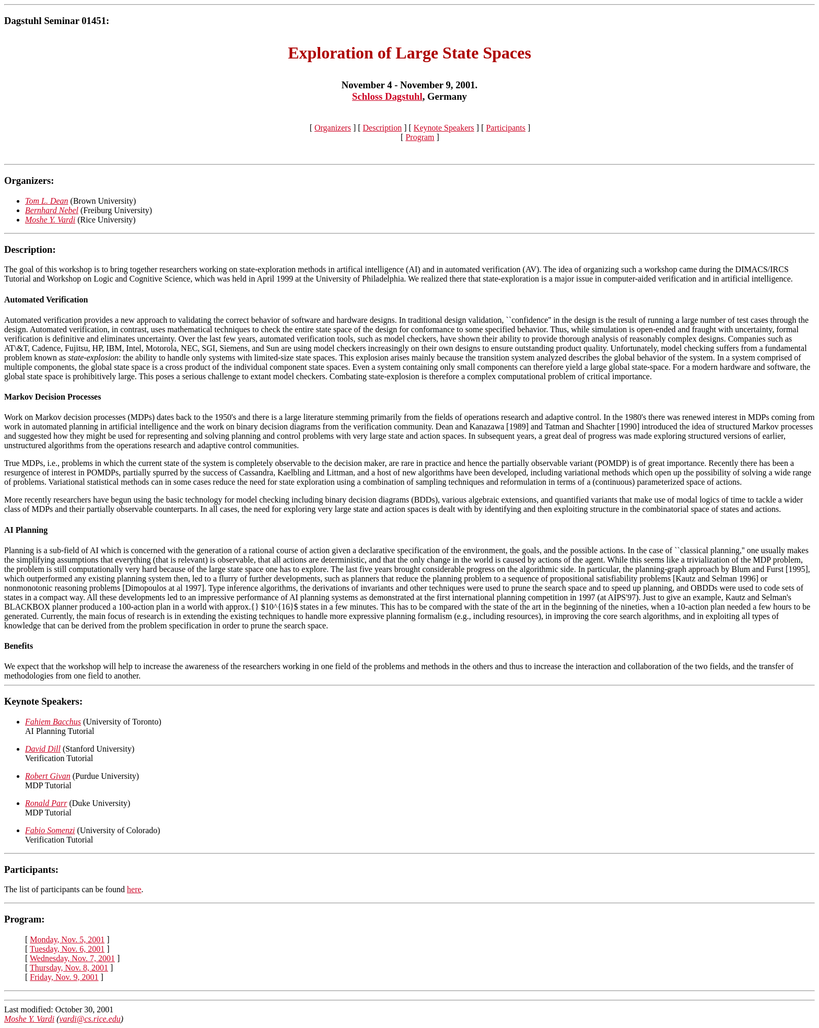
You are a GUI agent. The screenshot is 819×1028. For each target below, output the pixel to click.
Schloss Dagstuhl (387, 96)
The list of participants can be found (65, 889)
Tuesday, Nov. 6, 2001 (67, 948)
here (134, 889)
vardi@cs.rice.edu (90, 1018)
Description (382, 127)
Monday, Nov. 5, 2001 (67, 939)
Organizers (332, 127)
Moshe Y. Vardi (29, 1018)
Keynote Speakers (444, 127)
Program (419, 137)
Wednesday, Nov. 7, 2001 (72, 958)
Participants (505, 127)
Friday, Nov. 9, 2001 (64, 977)
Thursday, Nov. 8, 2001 (69, 967)
